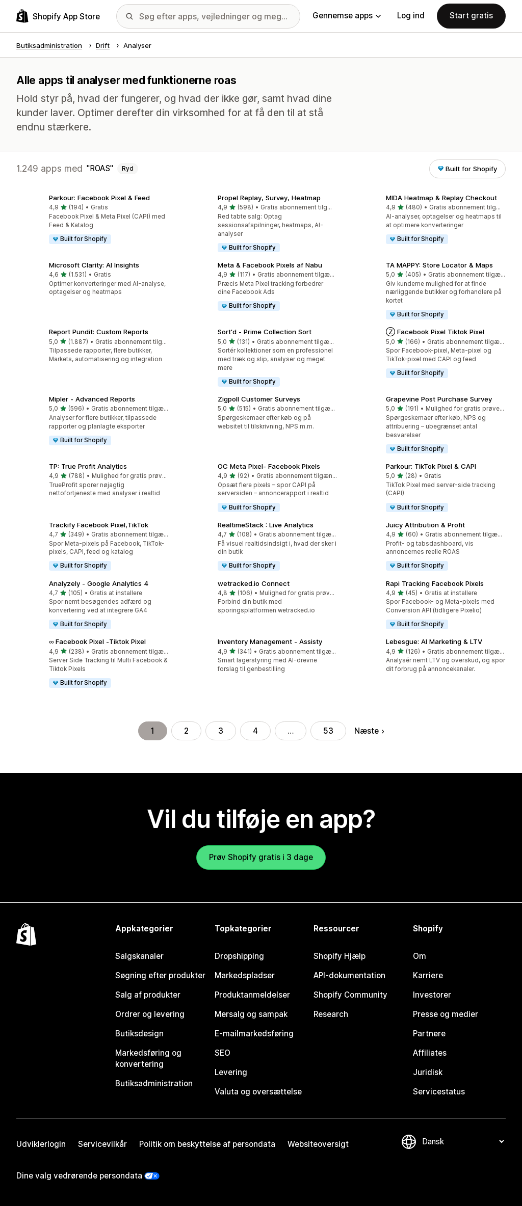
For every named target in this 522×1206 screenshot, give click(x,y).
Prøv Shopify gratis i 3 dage (261, 857)
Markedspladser (245, 975)
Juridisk (427, 1072)
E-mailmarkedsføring (254, 1033)
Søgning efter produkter (160, 975)
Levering (231, 1072)
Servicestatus (439, 1091)
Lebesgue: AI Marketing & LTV (434, 641)
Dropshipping (239, 956)
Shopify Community (350, 995)
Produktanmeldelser (252, 995)
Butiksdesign (139, 1033)
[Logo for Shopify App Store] (58, 16)
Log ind (411, 15)
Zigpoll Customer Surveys (259, 399)
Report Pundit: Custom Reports (98, 332)
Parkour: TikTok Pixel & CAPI (431, 466)
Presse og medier (445, 1014)
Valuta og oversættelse (258, 1091)
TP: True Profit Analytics (88, 466)
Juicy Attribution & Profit (425, 525)
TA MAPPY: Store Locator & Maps (439, 265)
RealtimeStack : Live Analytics (266, 525)
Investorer (432, 995)
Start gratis (471, 15)
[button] (92, 220)
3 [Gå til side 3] (220, 731)
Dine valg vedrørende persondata (79, 1176)
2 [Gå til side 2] (186, 731)
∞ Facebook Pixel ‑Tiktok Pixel (97, 641)
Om (419, 956)
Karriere (428, 975)
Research (331, 1014)
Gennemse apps (346, 15)
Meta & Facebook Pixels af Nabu (270, 265)
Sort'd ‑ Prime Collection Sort (264, 332)
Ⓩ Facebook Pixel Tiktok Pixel (435, 332)
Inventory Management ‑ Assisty (270, 641)
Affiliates (430, 1053)
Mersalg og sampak (251, 1014)
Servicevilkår (102, 1144)
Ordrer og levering (150, 1014)
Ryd (128, 168)
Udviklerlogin (41, 1144)
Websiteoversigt (318, 1144)
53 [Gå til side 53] (328, 731)
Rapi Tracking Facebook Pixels (435, 583)
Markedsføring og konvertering (148, 1058)
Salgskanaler (139, 956)
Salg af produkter (147, 995)
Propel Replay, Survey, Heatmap (269, 198)
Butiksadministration (154, 1083)
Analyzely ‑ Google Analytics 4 (98, 583)
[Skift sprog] (463, 1141)
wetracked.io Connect (254, 583)
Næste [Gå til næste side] (369, 731)
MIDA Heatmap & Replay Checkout (441, 198)
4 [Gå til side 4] (255, 731)
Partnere (429, 1033)
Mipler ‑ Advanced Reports (92, 399)
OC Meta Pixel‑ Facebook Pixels (269, 466)
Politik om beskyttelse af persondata (207, 1144)
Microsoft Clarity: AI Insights (94, 265)
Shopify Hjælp (340, 956)
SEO (222, 1053)
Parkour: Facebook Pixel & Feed (99, 198)
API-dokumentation (349, 975)
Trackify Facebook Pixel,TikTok (98, 525)
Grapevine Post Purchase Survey (439, 399)
